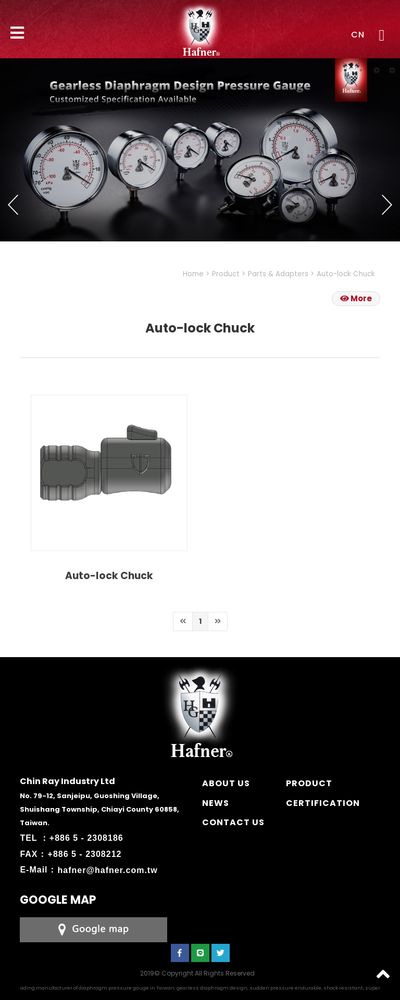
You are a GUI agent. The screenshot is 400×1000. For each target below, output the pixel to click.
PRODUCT (309, 783)
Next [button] (387, 205)
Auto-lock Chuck (346, 274)
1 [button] (345, 70)
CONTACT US (233, 822)
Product (226, 274)
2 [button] (361, 70)
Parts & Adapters (278, 274)
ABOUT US (226, 783)
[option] (200, 149)
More (356, 298)
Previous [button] (13, 205)
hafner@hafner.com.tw (108, 869)
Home (193, 274)
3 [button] (376, 70)
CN (358, 35)
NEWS (215, 803)
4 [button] (392, 70)
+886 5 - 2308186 (86, 838)
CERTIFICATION (323, 803)
